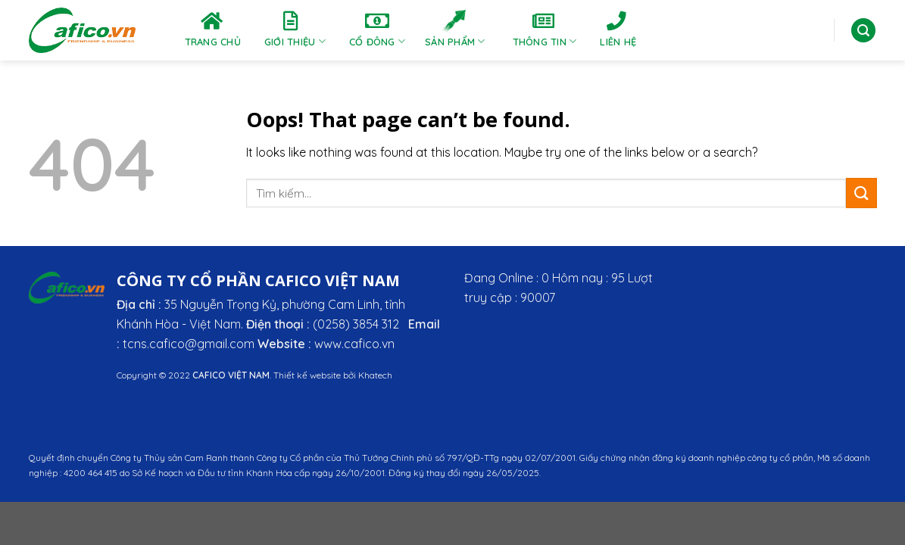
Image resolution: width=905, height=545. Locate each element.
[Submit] (861, 192)
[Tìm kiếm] (863, 30)
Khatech (375, 375)
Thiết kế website (307, 375)
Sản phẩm (455, 29)
